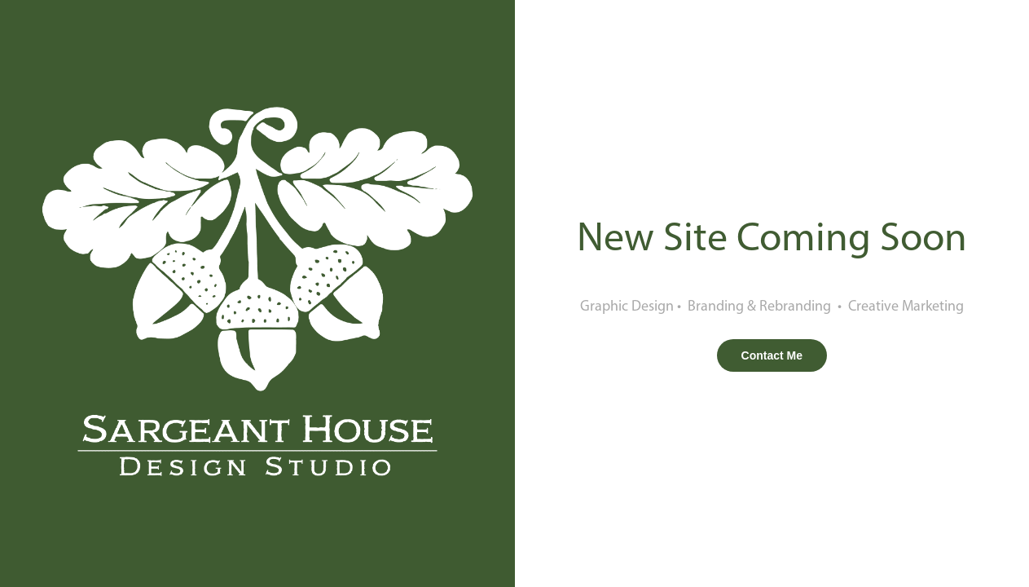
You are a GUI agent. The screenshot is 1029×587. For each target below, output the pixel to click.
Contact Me (772, 355)
